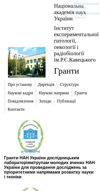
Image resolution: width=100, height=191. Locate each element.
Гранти (66, 71)
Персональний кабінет (84, 6)
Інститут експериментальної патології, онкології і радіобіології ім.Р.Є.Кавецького (76, 44)
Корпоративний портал (84, 15)
